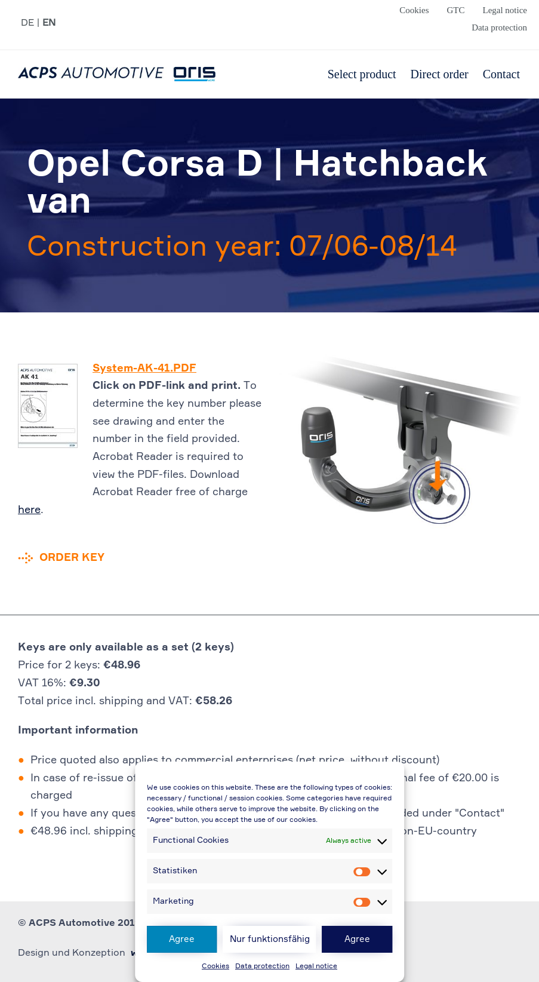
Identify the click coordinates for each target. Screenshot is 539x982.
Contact (501, 74)
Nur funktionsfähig (270, 939)
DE (27, 23)
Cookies (215, 966)
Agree (182, 939)
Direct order (440, 74)
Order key (71, 558)
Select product (362, 74)
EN (49, 23)
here (29, 510)
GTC (455, 10)
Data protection (262, 966)
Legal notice (316, 966)
